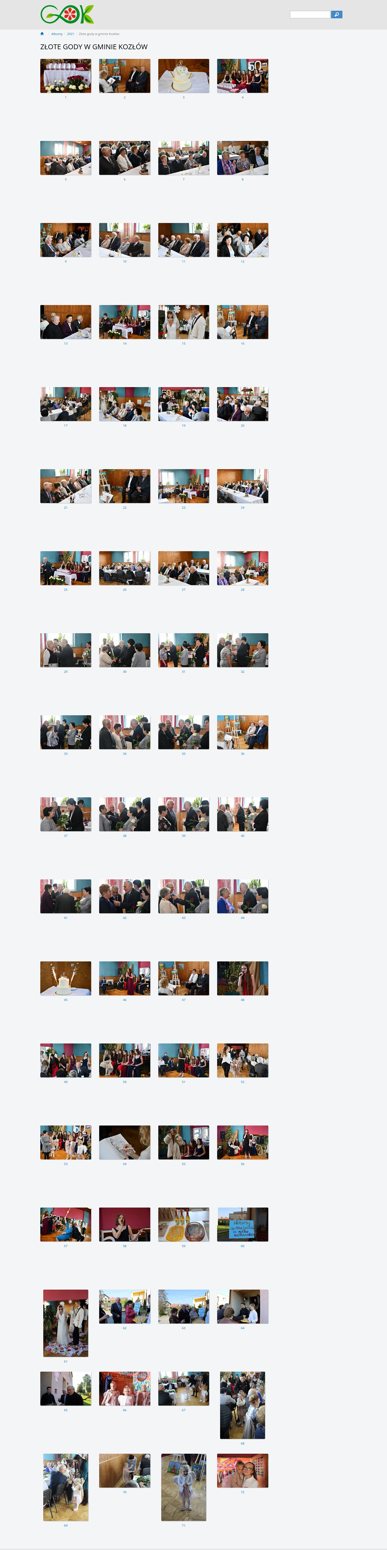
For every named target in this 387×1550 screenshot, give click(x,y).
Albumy (56, 34)
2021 (70, 34)
